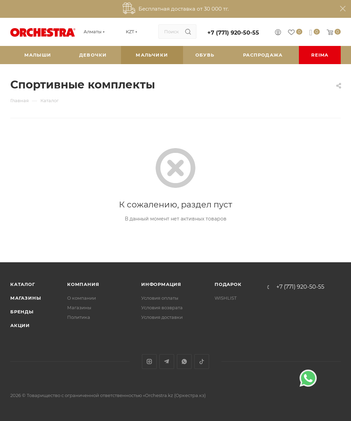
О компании (81, 298)
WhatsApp (184, 361)
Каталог (22, 284)
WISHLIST (226, 298)
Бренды (22, 311)
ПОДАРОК (228, 284)
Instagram (149, 361)
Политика (78, 317)
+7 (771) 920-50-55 (233, 32)
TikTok (201, 361)
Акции (20, 325)
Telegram (166, 361)
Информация (161, 284)
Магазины (25, 298)
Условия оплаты (159, 298)
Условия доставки (162, 317)
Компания (83, 284)
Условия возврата (162, 307)
